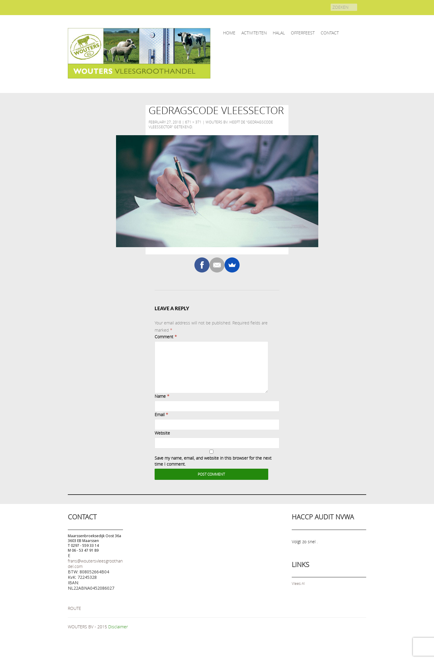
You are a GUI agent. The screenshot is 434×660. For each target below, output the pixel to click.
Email (161, 414)
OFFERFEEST (303, 33)
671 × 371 (193, 122)
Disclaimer (118, 627)
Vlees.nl (298, 583)
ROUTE (74, 608)
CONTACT (330, 33)
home (229, 33)
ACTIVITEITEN (254, 33)
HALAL (279, 33)
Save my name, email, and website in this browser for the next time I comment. (213, 461)
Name (162, 396)
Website (162, 433)
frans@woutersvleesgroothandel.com (95, 563)
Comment (166, 337)
